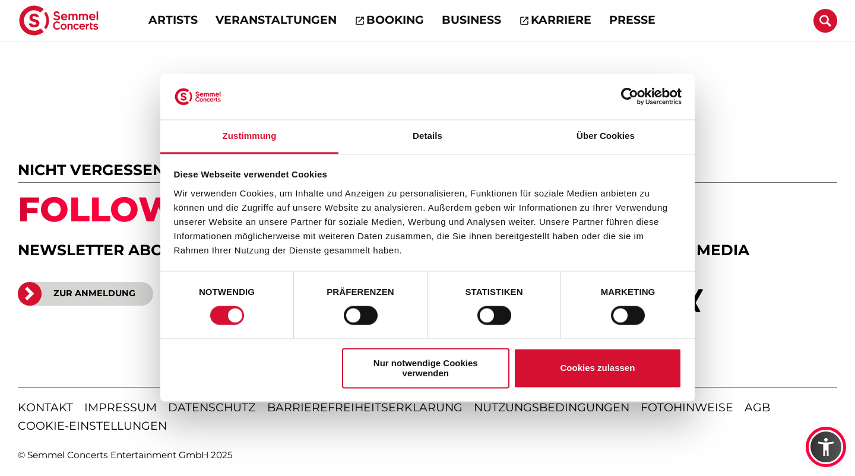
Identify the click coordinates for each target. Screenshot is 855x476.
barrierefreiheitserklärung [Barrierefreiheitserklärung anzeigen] (365, 407)
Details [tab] (427, 136)
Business (471, 20)
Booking (395, 20)
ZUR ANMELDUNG (76, 294)
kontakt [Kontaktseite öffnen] (45, 407)
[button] (826, 447)
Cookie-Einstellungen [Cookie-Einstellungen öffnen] (92, 426)
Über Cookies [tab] (606, 136)
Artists (173, 20)
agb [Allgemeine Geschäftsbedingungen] (757, 407)
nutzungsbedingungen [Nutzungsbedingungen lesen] (551, 407)
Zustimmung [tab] (250, 136)
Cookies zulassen (597, 368)
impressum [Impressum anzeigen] (120, 407)
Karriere (561, 20)
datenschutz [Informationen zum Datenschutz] (211, 407)
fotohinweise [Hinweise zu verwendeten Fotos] (687, 407)
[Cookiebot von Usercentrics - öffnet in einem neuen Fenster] (630, 97)
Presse (632, 20)
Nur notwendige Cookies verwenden (425, 368)
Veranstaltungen (276, 20)
